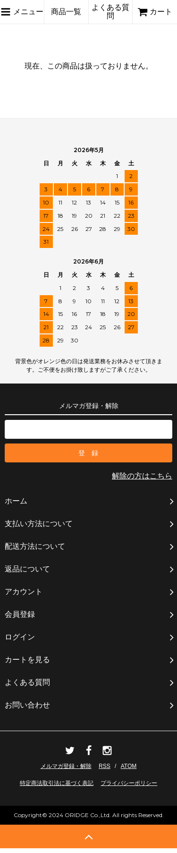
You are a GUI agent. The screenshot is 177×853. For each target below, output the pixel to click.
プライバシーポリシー (129, 783)
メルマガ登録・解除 (66, 766)
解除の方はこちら (142, 476)
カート (154, 12)
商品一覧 (66, 12)
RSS (104, 766)
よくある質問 (110, 11)
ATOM (129, 766)
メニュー (21, 12)
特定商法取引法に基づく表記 (56, 783)
